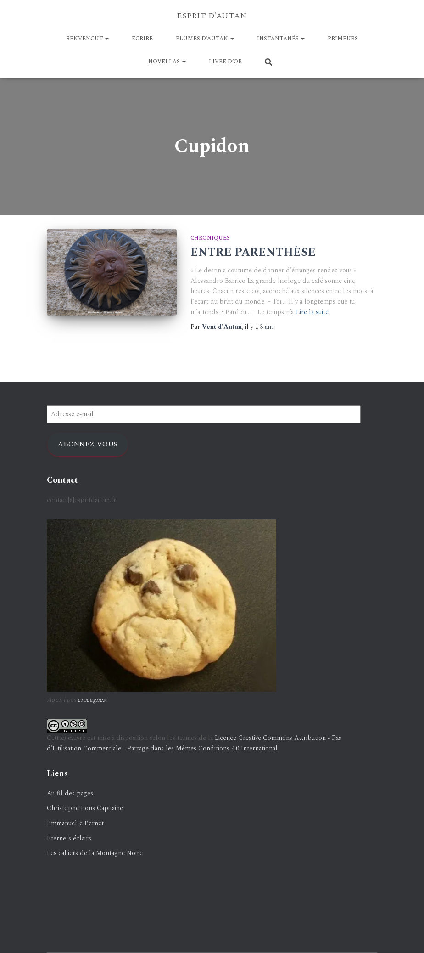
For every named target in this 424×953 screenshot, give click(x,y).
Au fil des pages (70, 793)
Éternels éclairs (69, 838)
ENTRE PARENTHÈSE (253, 252)
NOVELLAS (167, 61)
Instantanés (281, 38)
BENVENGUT (87, 38)
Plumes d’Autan (205, 38)
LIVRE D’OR (225, 61)
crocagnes (92, 700)
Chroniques (210, 238)
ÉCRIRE (142, 38)
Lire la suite (312, 312)
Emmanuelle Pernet (75, 823)
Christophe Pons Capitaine (85, 808)
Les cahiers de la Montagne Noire (95, 853)
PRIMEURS (343, 38)
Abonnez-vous (87, 444)
